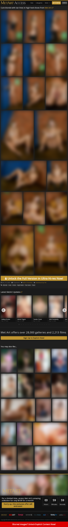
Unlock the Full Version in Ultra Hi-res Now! (34, 278)
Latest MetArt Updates (11, 292)
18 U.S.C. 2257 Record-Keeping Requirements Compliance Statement (38, 520)
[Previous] (3, 310)
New (31, 3)
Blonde (5, 285)
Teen (33, 285)
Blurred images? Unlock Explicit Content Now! (34, 524)
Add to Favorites (28, 282)
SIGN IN (64, 3)
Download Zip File (41, 282)
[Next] (64, 310)
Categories (39, 3)
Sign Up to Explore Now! (33, 338)
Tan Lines (28, 285)
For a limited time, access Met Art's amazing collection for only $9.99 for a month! (21, 499)
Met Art (49, 8)
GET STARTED (56, 3)
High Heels (20, 285)
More (47, 3)
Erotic (14, 285)
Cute (9, 285)
